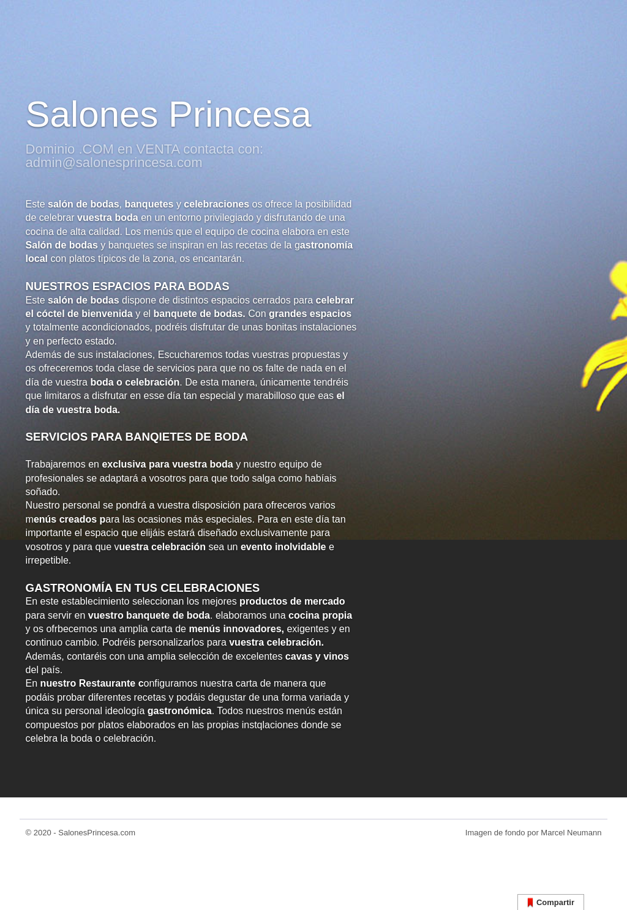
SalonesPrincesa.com (96, 832)
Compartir (550, 903)
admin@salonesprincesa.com (114, 162)
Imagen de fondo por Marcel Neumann (533, 832)
